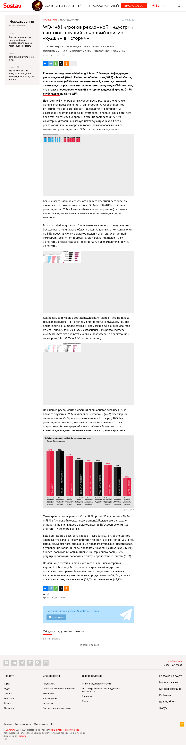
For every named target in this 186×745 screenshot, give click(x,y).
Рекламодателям (23, 724)
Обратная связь (41, 724)
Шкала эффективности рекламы (59, 688)
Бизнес (7, 703)
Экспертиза (48, 693)
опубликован (51, 93)
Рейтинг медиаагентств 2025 (96, 684)
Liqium (22, 736)
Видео (85, 701)
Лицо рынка (48, 684)
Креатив (7, 693)
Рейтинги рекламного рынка (57, 708)
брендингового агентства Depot (65, 729)
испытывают (50, 571)
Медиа (6, 688)
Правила (55, 638)
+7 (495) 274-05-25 (173, 664)
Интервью (48, 703)
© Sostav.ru (9, 729)
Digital (6, 684)
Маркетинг (8, 698)
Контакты (7, 724)
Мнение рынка (50, 698)
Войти (46, 638)
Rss (52, 724)
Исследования (21, 21)
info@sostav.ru (175, 661)
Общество (8, 708)
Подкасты (87, 696)
